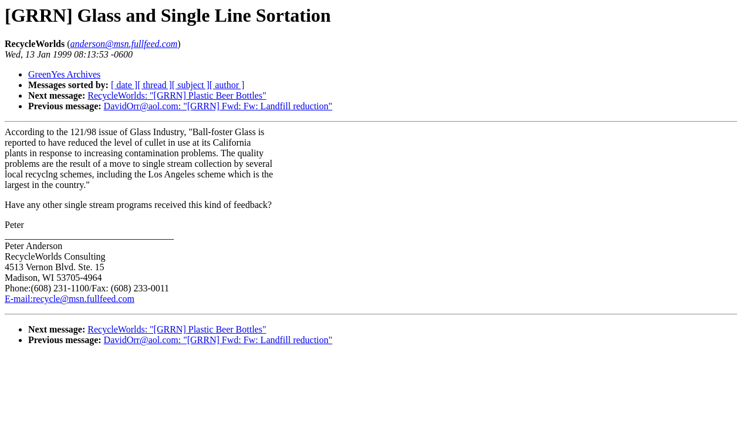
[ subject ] (191, 85)
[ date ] (124, 85)
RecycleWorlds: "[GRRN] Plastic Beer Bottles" (176, 95)
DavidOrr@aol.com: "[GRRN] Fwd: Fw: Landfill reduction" (218, 106)
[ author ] (227, 85)
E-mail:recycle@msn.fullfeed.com (69, 299)
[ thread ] (154, 85)
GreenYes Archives (64, 74)
